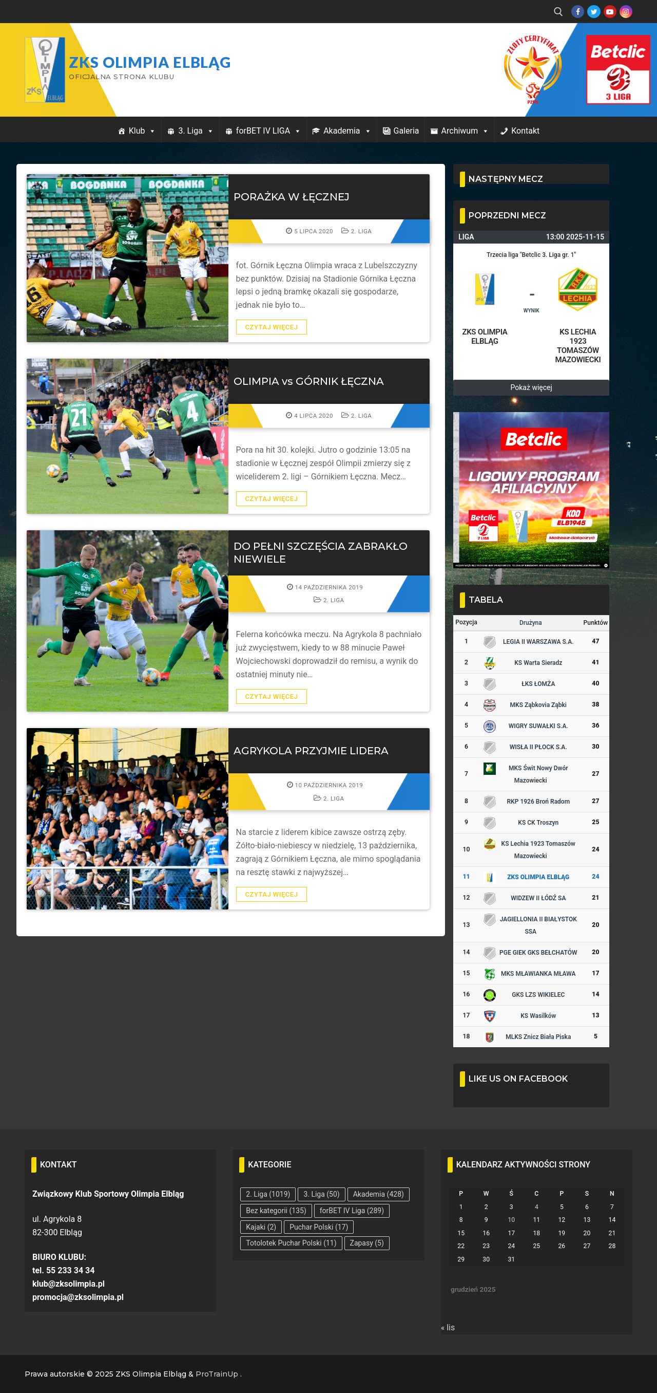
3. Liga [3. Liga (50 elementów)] (321, 1194)
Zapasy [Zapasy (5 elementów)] (367, 1243)
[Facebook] (577, 11)
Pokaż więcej (531, 387)
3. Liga (196, 131)
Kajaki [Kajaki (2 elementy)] (261, 1227)
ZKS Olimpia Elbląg (150, 62)
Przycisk (605, 45)
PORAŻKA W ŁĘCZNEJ (292, 197)
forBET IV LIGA (268, 131)
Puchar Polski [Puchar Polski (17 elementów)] (318, 1227)
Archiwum (465, 131)
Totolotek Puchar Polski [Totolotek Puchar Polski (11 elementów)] (291, 1243)
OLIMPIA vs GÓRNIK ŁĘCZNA (309, 381)
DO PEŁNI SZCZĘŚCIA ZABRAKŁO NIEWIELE (321, 552)
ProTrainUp (217, 1374)
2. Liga (356, 231)
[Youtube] (610, 11)
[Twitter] (593, 11)
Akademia (347, 131)
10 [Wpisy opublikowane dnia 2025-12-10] (511, 1219)
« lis (448, 1327)
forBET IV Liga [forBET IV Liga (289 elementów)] (352, 1210)
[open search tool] (558, 11)
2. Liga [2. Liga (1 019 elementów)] (268, 1194)
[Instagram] (626, 11)
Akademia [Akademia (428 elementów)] (378, 1194)
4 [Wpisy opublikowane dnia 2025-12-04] (536, 1207)
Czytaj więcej (271, 327)
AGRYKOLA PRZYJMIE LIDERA (311, 751)
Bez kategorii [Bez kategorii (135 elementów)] (276, 1210)
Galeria (406, 131)
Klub (143, 131)
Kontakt (525, 131)
